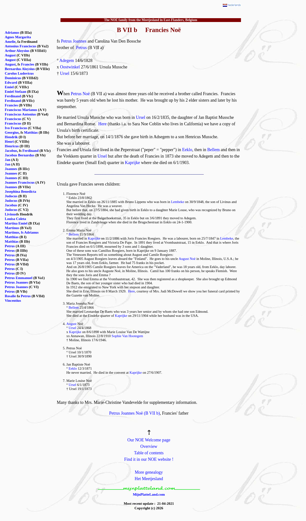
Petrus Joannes (74, 41)
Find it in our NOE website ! (149, 459)
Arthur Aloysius (17, 51)
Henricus (12, 146)
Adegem (66, 60)
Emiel (9, 87)
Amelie (10, 42)
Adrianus (12, 32)
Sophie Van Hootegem (127, 336)
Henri (9, 141)
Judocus (11, 196)
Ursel (64, 73)
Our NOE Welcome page (148, 440)
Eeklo (187, 149)
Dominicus (13, 78)
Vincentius (13, 300)
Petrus (81, 47)
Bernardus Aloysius (20, 69)
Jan (7, 160)
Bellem (213, 149)
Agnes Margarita (18, 37)
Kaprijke (132, 162)
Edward (11, 82)
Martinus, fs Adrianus (21, 232)
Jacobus (11, 151)
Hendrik (11, 137)
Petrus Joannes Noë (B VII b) (134, 413)
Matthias (31, 132)
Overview (148, 446)
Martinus (12, 228)
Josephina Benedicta (20, 191)
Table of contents (149, 452)
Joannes (11, 169)
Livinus (10, 214)
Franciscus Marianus (21, 110)
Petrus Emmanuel (18, 278)
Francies (27, 64)
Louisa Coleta (15, 219)
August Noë (187, 259)
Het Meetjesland (149, 478)
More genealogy (149, 472)
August (71, 324)
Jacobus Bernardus (19, 155)
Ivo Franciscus (16, 128)
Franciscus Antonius (20, 114)
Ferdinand (13, 96)
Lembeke (177, 202)
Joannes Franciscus (20, 182)
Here (102, 123)
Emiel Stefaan (15, 91)
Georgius (12, 132)
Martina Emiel (16, 223)
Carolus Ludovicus (19, 73)
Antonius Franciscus (20, 46)
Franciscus (13, 119)
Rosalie (10, 296)
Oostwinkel (70, 67)
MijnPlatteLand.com (149, 494)
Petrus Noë (80, 93)
